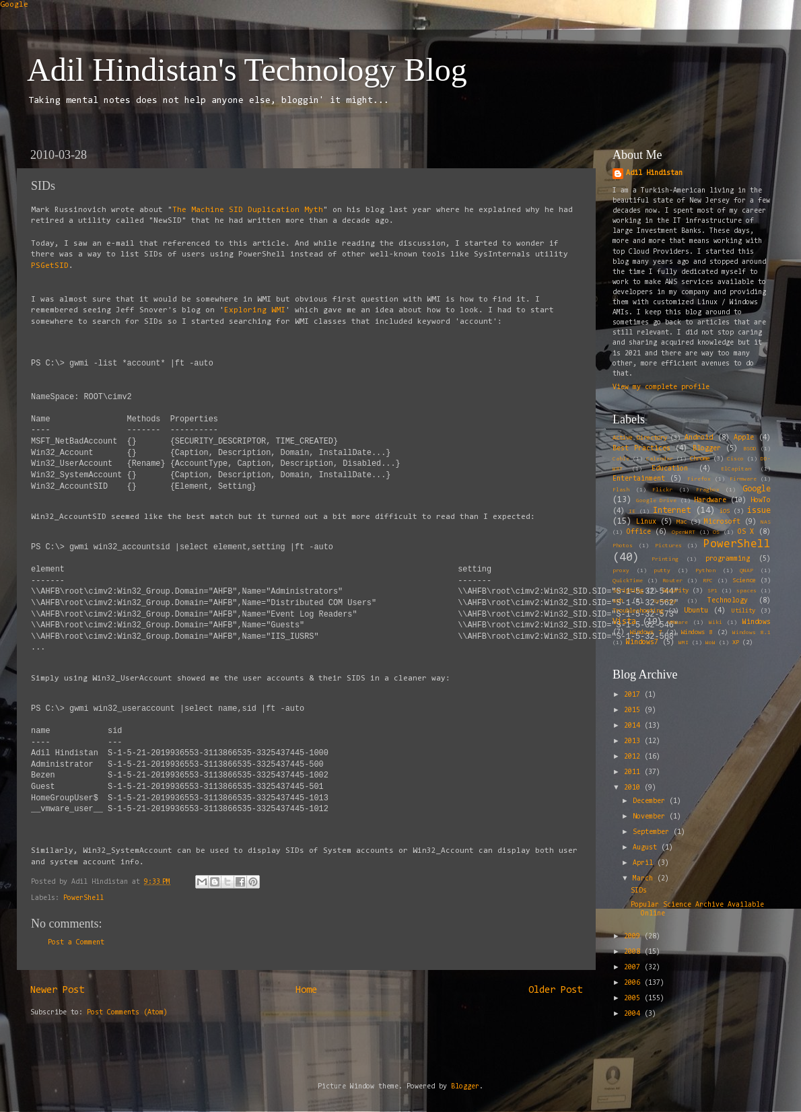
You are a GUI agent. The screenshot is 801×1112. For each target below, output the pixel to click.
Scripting (628, 591)
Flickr (662, 490)
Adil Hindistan (654, 173)
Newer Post (57, 990)
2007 (634, 967)
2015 (634, 710)
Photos (623, 546)
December (651, 801)
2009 (634, 936)
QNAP (746, 571)
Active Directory (640, 438)
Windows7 (642, 642)
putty (662, 571)
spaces (746, 591)
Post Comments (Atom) (127, 1012)
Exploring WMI (254, 310)
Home (306, 990)
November (651, 817)
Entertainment (639, 479)
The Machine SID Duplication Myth (247, 210)
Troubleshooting (638, 611)
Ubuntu (696, 611)
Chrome (700, 459)
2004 (634, 1014)
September (653, 832)
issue (759, 510)
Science (744, 581)
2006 (634, 983)
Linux (646, 522)
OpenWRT (683, 532)
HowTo (761, 500)
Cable (621, 459)
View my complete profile (661, 387)
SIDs (639, 891)
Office (639, 532)
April (645, 863)
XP (735, 642)
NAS (766, 522)
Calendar (659, 459)
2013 (634, 741)
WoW (710, 643)
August (647, 848)
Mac (681, 522)
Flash (621, 490)
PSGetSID (50, 266)
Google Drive (656, 500)
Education (670, 469)
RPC (708, 581)
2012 (634, 757)
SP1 (712, 591)
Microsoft (722, 522)
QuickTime (628, 581)
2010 (634, 788)
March (645, 878)
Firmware (743, 479)
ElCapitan (736, 469)
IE (632, 511)
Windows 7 (646, 632)
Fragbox (708, 490)
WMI (683, 643)
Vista (624, 621)
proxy (621, 571)
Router (672, 581)
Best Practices (641, 448)
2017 (634, 695)
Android (699, 438)
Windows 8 (697, 632)
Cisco (735, 459)
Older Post (555, 990)
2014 (634, 726)
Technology (727, 600)
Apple (744, 438)
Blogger (707, 448)
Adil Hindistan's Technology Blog (247, 70)
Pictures (668, 546)
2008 (634, 952)
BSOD (750, 449)
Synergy (664, 601)
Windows (756, 622)
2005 (634, 998)
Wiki (715, 622)
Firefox (699, 479)
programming (727, 559)
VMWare (678, 622)
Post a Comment (76, 942)
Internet (672, 510)
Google (14, 5)
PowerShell (83, 898)
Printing (665, 559)
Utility (743, 611)
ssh (618, 601)
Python (705, 571)
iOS (725, 511)
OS (716, 532)
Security (675, 591)
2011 (634, 772)
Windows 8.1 (751, 632)
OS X (746, 532)
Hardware (710, 500)
